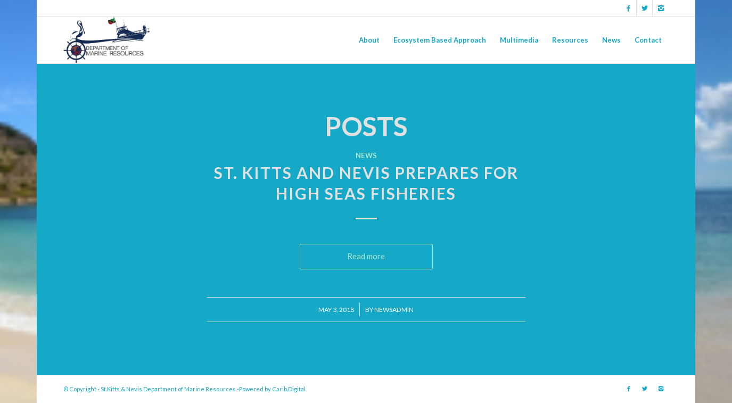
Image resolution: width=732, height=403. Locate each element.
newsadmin (394, 310)
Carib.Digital (289, 388)
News (366, 155)
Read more (366, 256)
